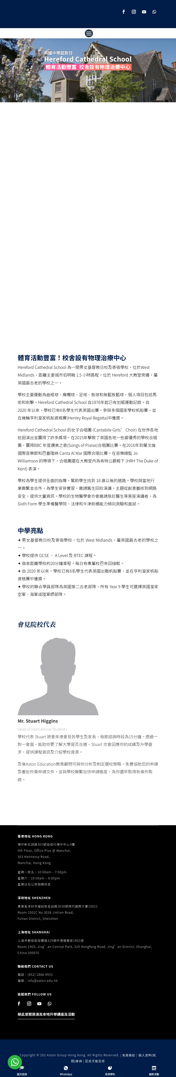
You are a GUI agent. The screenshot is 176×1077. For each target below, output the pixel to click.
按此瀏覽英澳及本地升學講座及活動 (46, 1014)
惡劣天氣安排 (95, 1061)
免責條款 (128, 1055)
